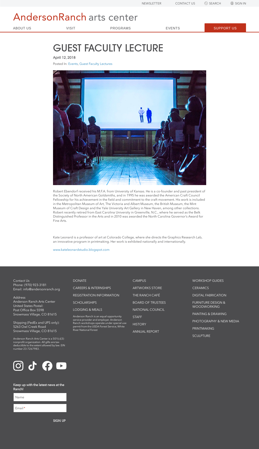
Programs (120, 28)
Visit (70, 28)
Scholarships (85, 302)
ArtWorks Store (147, 288)
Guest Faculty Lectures (95, 64)
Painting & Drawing (209, 314)
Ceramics (200, 288)
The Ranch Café (146, 295)
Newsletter (151, 3)
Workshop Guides (208, 281)
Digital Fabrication (209, 295)
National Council (149, 310)
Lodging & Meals (87, 310)
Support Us (225, 28)
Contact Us (185, 3)
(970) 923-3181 (35, 285)
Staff (137, 317)
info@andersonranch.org (41, 289)
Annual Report (146, 331)
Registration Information (96, 295)
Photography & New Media (215, 321)
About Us (22, 28)
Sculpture (201, 336)
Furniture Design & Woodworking (208, 304)
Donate (79, 281)
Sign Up (59, 421)
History (139, 324)
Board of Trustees (149, 302)
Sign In (240, 3)
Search (215, 3)
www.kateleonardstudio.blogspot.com (81, 250)
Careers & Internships (92, 288)
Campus (139, 281)
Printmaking (203, 328)
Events (173, 28)
